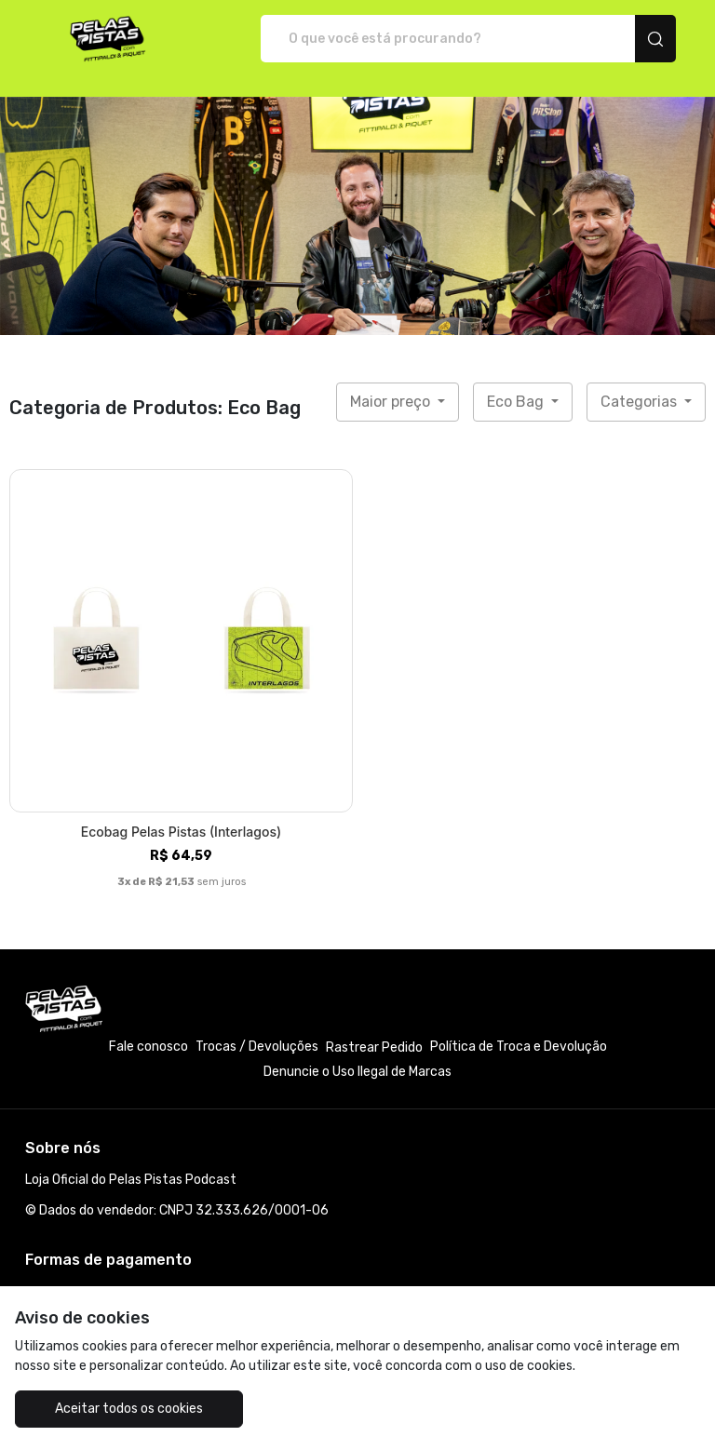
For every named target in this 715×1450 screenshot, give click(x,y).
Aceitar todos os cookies (129, 1408)
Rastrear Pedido (374, 1047)
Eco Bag (517, 401)
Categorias (640, 401)
